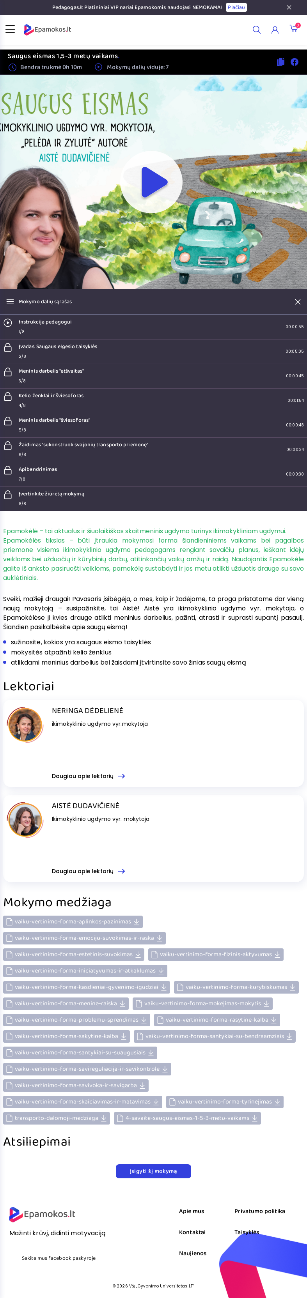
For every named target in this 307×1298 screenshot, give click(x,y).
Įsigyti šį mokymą (153, 1171)
